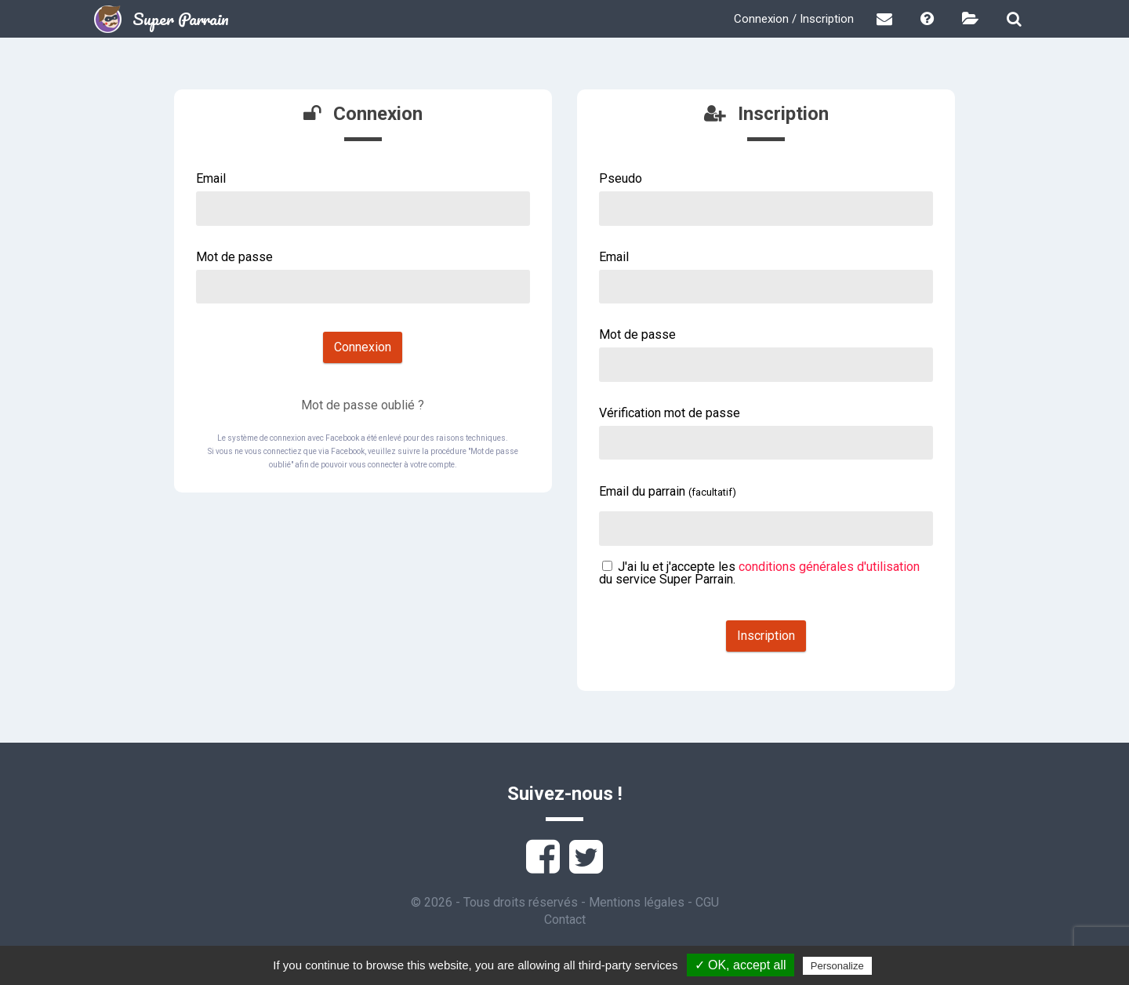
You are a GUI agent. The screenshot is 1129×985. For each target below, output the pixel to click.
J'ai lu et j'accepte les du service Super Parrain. (759, 573)
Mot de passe (234, 256)
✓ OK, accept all (740, 965)
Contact (565, 919)
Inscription (766, 635)
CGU (707, 902)
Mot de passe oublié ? (362, 405)
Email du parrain (667, 491)
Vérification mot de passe (669, 412)
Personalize (837, 966)
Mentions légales (636, 902)
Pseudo (620, 178)
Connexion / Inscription (794, 19)
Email (211, 178)
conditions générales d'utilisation (829, 566)
